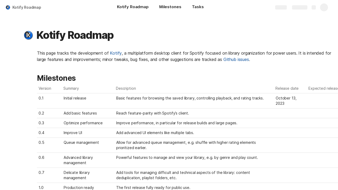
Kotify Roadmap (26, 7)
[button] (28, 35)
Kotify (116, 53)
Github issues (236, 59)
